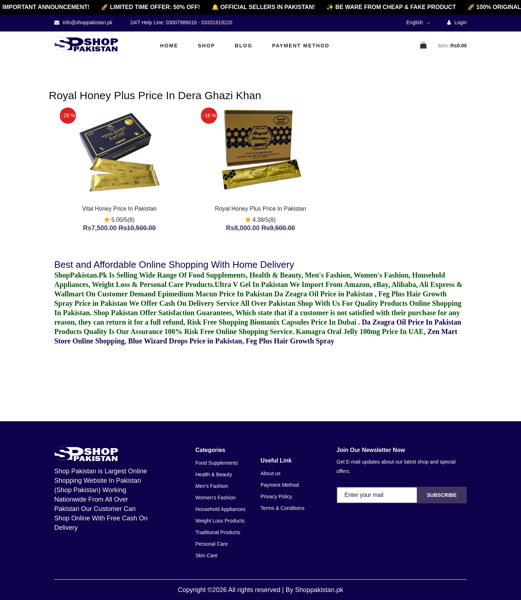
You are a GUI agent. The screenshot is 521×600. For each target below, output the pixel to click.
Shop (206, 45)
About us (270, 473)
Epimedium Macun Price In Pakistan (214, 294)
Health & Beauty (213, 474)
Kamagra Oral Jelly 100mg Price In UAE (360, 331)
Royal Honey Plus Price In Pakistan (260, 209)
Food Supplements (216, 463)
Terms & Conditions (282, 508)
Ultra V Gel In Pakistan (251, 284)
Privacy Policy (276, 496)
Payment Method (301, 45)
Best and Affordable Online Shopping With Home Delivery (174, 264)
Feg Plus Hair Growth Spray (290, 341)
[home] (86, 44)
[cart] (423, 45)
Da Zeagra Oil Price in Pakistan (324, 294)
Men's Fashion (211, 486)
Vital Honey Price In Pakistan (119, 209)
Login (457, 22)
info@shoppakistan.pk (87, 22)
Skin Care (206, 555)
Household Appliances (220, 509)
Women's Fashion (215, 497)
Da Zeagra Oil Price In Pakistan (411, 322)
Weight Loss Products (220, 521)
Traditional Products (217, 532)
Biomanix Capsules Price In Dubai (304, 322)
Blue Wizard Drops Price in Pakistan (185, 341)
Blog (243, 45)
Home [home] (169, 45)
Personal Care (211, 544)
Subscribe (442, 495)
